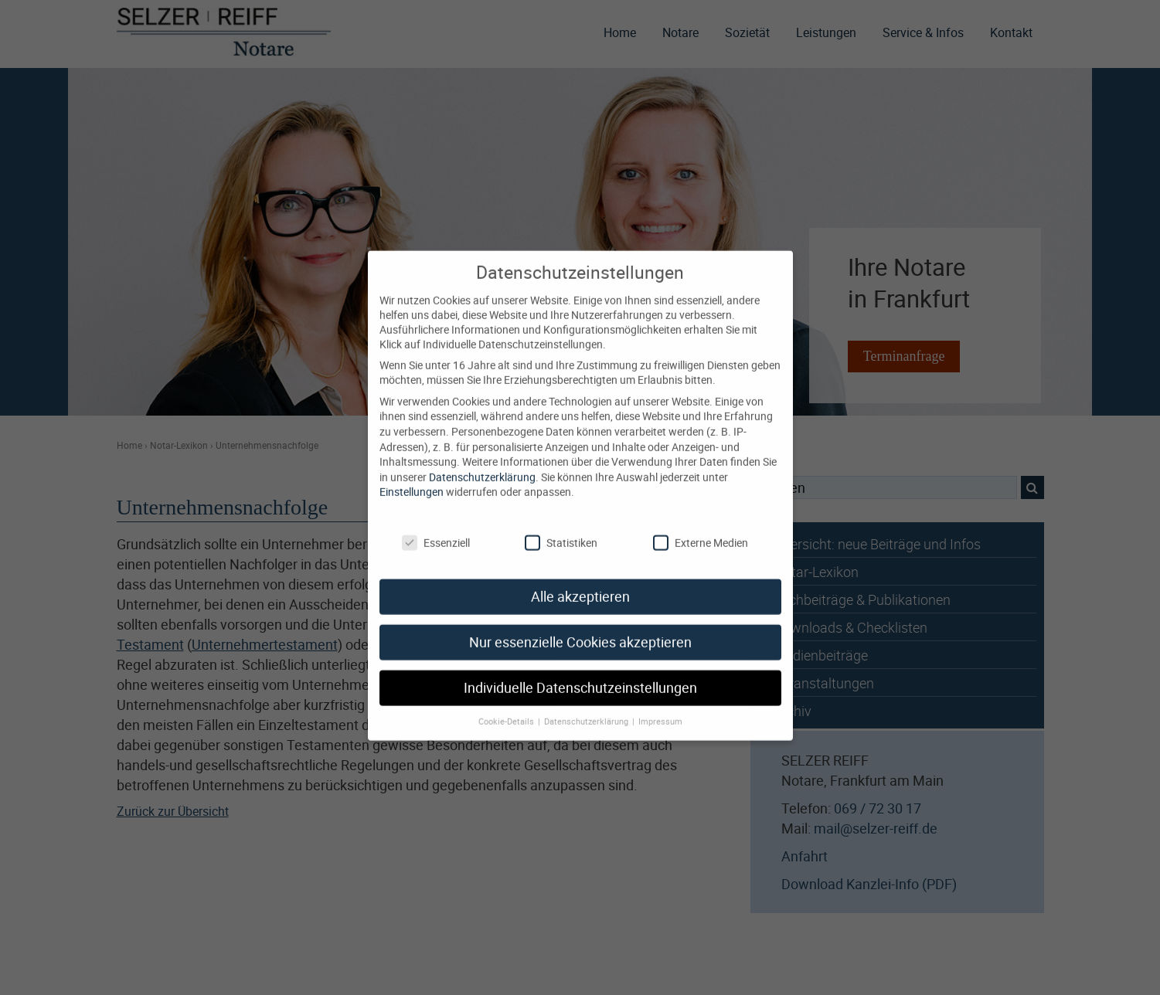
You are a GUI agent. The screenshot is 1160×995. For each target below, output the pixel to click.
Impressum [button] (660, 706)
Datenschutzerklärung (482, 461)
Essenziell (436, 527)
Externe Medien (700, 527)
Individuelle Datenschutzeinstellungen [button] (580, 673)
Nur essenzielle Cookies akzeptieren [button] (580, 628)
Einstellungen (411, 477)
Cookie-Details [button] (507, 706)
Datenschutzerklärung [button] (587, 706)
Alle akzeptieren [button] (580, 582)
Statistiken (561, 527)
